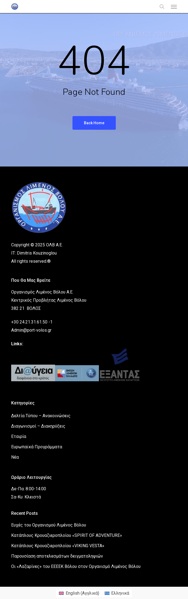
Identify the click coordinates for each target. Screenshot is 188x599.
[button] (174, 6)
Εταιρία (18, 436)
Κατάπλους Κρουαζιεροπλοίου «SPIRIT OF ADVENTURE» (66, 535)
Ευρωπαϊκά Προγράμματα (36, 446)
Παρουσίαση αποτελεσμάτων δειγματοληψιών (57, 556)
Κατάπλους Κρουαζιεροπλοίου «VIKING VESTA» (57, 545)
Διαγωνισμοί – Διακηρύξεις (38, 426)
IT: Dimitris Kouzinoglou (34, 253)
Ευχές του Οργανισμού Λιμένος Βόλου (48, 525)
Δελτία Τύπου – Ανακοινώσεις (41, 415)
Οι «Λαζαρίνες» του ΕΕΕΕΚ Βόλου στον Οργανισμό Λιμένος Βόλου (76, 566)
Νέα (15, 457)
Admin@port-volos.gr (31, 330)
